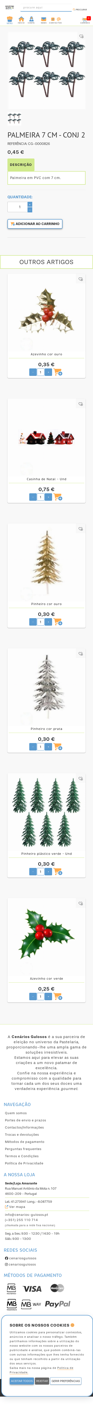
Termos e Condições (22, 1156)
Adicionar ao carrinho (35, 224)
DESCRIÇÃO (21, 165)
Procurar (80, 9)
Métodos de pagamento (24, 1142)
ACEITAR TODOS (22, 1381)
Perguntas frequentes (23, 1149)
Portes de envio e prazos (25, 1120)
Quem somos (16, 1113)
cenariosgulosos (20, 1258)
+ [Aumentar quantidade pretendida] (48, 372)
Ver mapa (15, 1207)
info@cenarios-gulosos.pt (26, 1215)
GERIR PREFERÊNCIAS (66, 1381)
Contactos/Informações (24, 1127)
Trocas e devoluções (22, 1134)
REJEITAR (42, 1381)
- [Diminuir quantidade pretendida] (33, 372)
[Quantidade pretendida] (40, 372)
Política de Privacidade (24, 1163)
